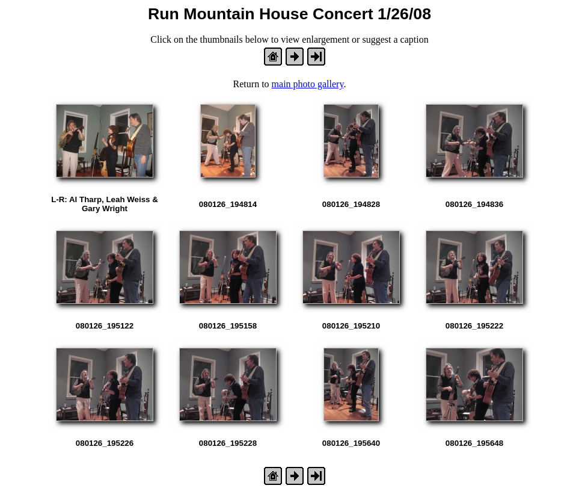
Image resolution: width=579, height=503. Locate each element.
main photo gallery (308, 84)
